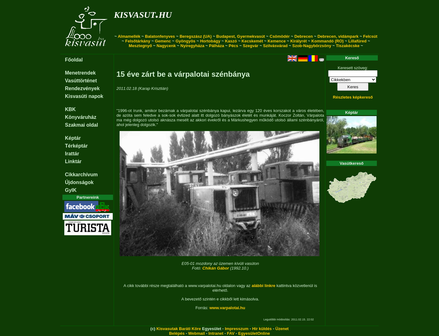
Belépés (177, 333)
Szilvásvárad (275, 45)
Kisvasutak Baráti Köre (178, 328)
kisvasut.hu (143, 14)
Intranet (216, 333)
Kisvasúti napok (84, 96)
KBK (70, 109)
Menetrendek (80, 72)
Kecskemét (252, 41)
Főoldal (74, 59)
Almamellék (129, 36)
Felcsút (370, 36)
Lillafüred (357, 41)
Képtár (73, 138)
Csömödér (280, 36)
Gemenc (163, 41)
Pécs (233, 45)
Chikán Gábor (215, 268)
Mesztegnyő (140, 45)
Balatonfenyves (160, 36)
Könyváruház (80, 117)
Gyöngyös (185, 41)
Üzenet (282, 328)
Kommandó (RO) (327, 41)
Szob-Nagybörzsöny (311, 45)
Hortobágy (210, 41)
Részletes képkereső (353, 97)
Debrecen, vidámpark (338, 36)
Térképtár (76, 146)
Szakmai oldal (81, 125)
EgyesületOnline (254, 333)
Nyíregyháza (192, 45)
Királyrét (298, 41)
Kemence (277, 41)
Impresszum (237, 328)
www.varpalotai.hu (227, 307)
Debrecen (303, 36)
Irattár (72, 153)
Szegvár (251, 45)
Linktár (73, 161)
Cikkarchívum (81, 174)
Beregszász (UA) (196, 36)
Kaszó (231, 41)
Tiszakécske (348, 45)
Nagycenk (166, 45)
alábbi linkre (263, 285)
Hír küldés (262, 328)
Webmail (196, 333)
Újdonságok (79, 182)
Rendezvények (82, 88)
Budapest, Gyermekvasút (240, 36)
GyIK (70, 190)
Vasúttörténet (81, 80)
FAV (230, 333)
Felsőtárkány (137, 41)
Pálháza (216, 45)
